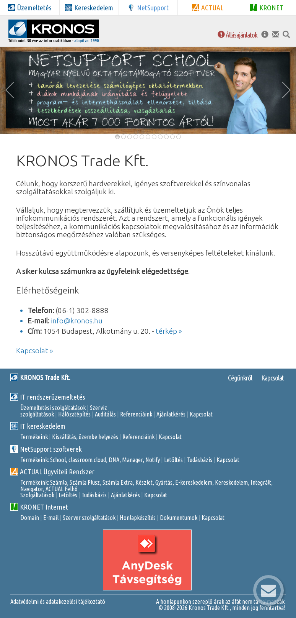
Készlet (144, 482)
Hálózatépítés (74, 414)
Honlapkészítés (138, 517)
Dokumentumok (178, 517)
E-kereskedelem (193, 482)
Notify (152, 459)
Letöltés (173, 459)
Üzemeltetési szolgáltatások (53, 407)
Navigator (31, 488)
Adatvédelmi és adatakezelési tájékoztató (57, 601)
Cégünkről (240, 378)
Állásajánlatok (237, 35)
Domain (29, 517)
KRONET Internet (39, 507)
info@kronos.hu (76, 320)
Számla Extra (117, 482)
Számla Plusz (85, 482)
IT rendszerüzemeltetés (47, 397)
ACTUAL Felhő (62, 488)
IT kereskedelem (37, 426)
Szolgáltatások (37, 495)
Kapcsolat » (34, 350)
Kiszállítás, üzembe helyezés (85, 436)
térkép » (169, 331)
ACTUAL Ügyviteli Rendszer (52, 471)
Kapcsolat (272, 378)
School (58, 459)
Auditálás (105, 414)
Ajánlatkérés (170, 414)
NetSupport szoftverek (46, 449)
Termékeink (34, 436)
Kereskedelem (231, 482)
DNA (114, 459)
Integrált (260, 482)
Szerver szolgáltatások (89, 517)
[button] (11, 90)
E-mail (51, 517)
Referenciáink (136, 414)
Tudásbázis (199, 459)
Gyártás (163, 482)
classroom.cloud (87, 459)
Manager (132, 459)
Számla (58, 482)
